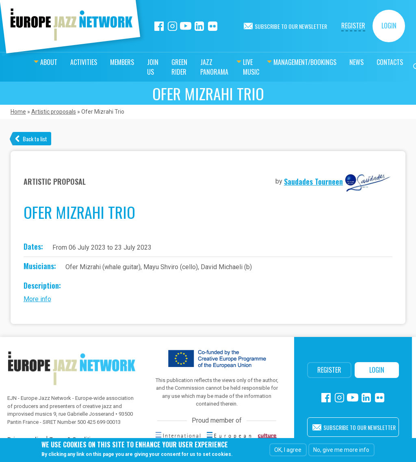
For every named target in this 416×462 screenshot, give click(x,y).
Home (18, 111)
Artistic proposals (53, 111)
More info (37, 299)
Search (404, 67)
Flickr (212, 26)
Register (353, 25)
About (20, 62)
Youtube (186, 26)
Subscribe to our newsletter (291, 26)
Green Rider (154, 67)
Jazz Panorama (196, 67)
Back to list (35, 138)
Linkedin (199, 26)
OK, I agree (287, 450)
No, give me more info (341, 450)
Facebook (159, 26)
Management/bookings (292, 62)
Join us (124, 67)
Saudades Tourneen (313, 181)
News (344, 62)
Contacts (377, 62)
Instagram (172, 26)
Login (388, 25)
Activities (55, 62)
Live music (235, 67)
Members (94, 62)
